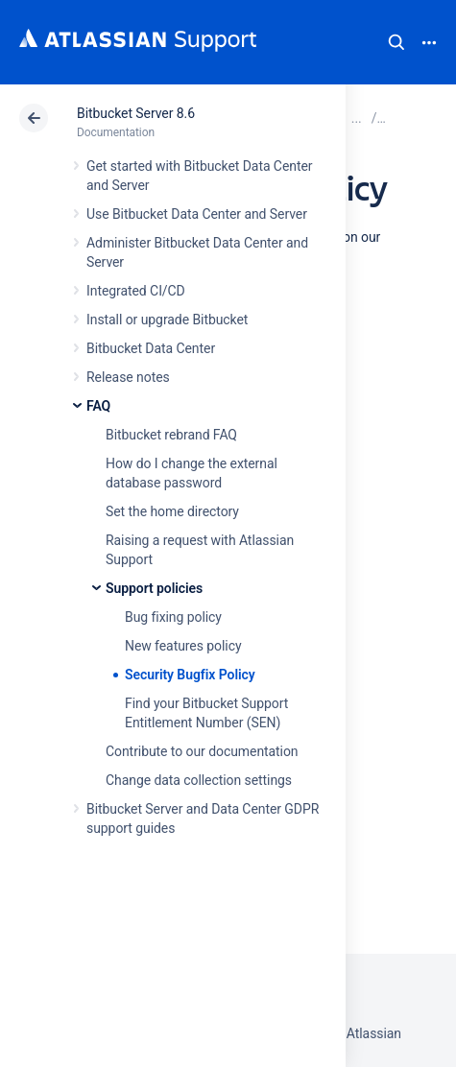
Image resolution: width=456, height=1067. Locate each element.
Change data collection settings (199, 780)
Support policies (154, 588)
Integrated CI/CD (135, 290)
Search (396, 42)
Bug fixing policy (173, 617)
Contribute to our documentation (202, 751)
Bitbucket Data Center (150, 348)
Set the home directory (172, 511)
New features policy (183, 645)
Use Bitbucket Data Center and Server (196, 214)
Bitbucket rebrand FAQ (171, 434)
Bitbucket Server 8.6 (136, 113)
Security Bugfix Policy (190, 674)
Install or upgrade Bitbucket (167, 319)
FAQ (98, 406)
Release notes (128, 377)
